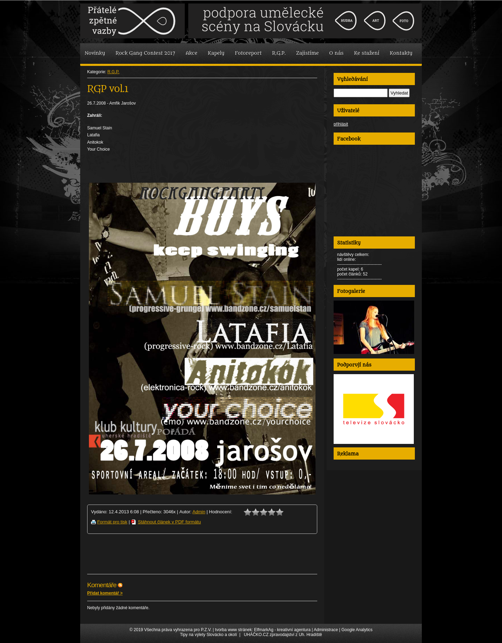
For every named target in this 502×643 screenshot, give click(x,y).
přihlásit (341, 124)
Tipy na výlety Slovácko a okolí (208, 634)
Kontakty (401, 53)
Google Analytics (356, 629)
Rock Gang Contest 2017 (145, 53)
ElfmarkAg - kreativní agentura (282, 629)
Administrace (326, 629)
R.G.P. (279, 53)
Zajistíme (307, 53)
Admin (198, 511)
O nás (336, 53)
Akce (191, 53)
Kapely (216, 53)
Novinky (95, 53)
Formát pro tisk (112, 521)
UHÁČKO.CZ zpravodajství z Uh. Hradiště (283, 634)
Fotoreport (248, 53)
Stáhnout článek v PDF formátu (169, 521)
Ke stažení (366, 53)
